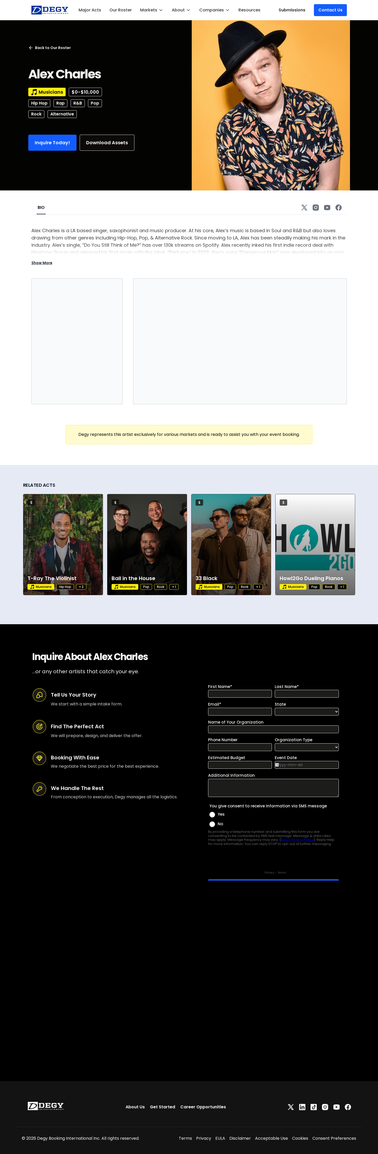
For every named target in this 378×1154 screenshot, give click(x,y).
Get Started (162, 1107)
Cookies (300, 1138)
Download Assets (107, 142)
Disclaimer (240, 1138)
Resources (249, 10)
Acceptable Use (271, 1138)
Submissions (292, 10)
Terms (185, 1138)
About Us (135, 1107)
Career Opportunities (203, 1107)
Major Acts (90, 10)
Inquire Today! (52, 142)
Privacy (203, 1138)
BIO (41, 207)
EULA (220, 1138)
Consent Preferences (334, 1138)
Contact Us (330, 10)
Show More (41, 262)
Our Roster (120, 10)
